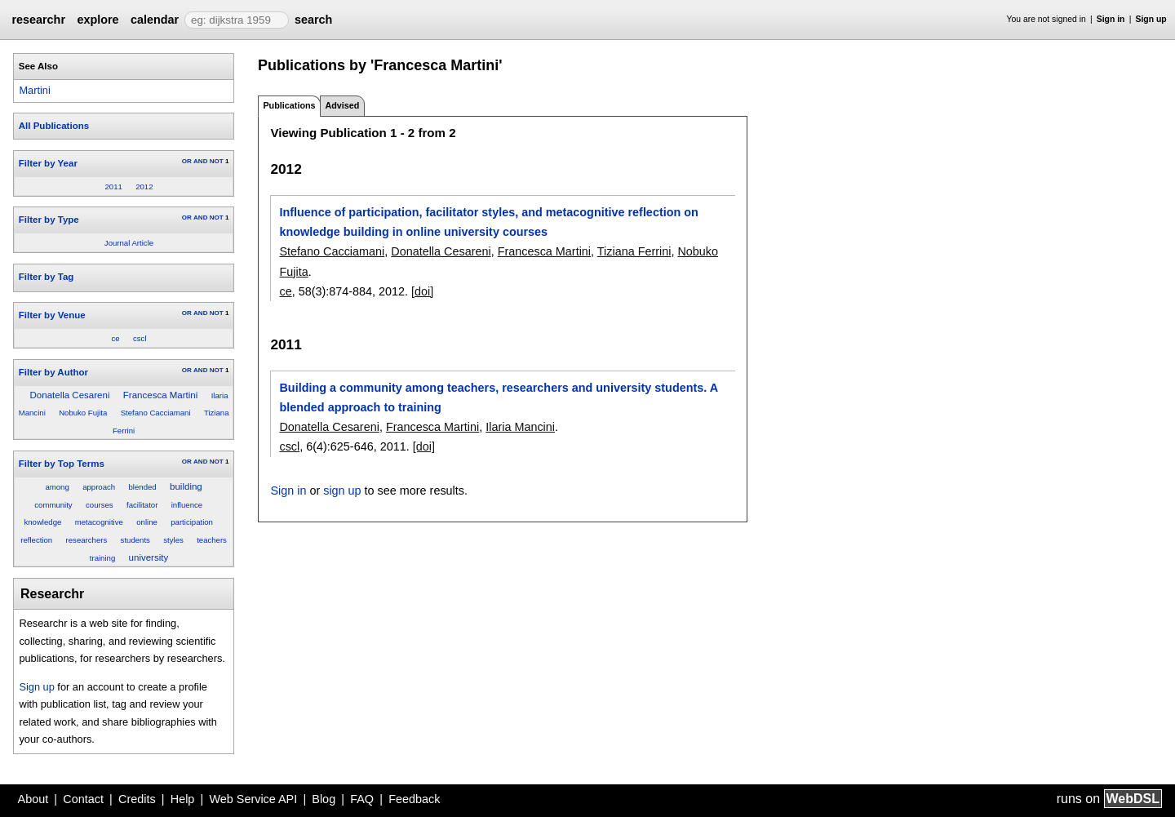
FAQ (362, 799)
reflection (36, 539)
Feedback (414, 799)
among (57, 486)
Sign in (1111, 19)
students (135, 539)
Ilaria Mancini (520, 426)
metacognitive (99, 521)
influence (186, 504)
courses (99, 504)
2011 (113, 186)
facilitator (141, 504)
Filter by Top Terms (61, 463)
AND (200, 161)
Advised (342, 105)
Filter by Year (48, 163)
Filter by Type (49, 219)
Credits (137, 799)
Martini (34, 90)
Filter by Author (53, 372)
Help (183, 799)
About (33, 799)
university (149, 557)
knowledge (42, 521)
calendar (155, 19)
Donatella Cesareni (70, 395)
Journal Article (128, 242)
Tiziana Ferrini (634, 251)
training (102, 557)
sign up (342, 490)
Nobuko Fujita (83, 412)
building (186, 486)
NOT (217, 161)
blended (143, 486)
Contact (83, 799)
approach (98, 486)
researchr (38, 19)
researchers (87, 539)
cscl (140, 338)
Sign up (1151, 19)
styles (173, 539)
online (146, 521)
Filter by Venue (52, 315)
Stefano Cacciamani (156, 412)
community (53, 504)
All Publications (54, 126)
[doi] (422, 291)
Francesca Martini (160, 395)
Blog (323, 799)
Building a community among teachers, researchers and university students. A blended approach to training (498, 397)
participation (192, 521)
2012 (144, 186)
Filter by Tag (46, 277)
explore (97, 19)
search (313, 19)
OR (187, 161)
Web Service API (253, 799)
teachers (212, 539)
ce (115, 338)
